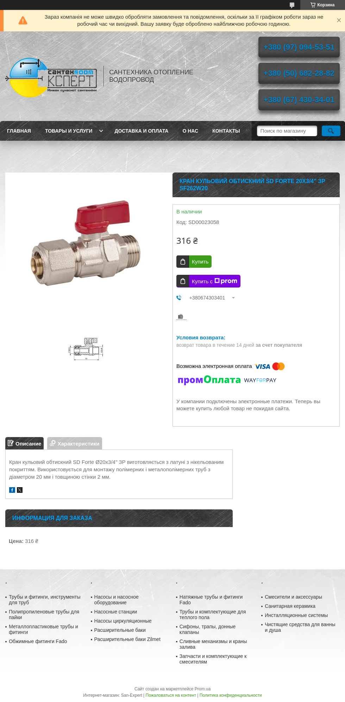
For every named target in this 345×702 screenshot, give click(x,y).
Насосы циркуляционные (123, 621)
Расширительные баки (120, 630)
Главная (19, 131)
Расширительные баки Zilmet (127, 639)
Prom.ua (203, 688)
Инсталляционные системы (296, 615)
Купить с (214, 281)
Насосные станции (115, 612)
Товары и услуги (69, 131)
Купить (200, 262)
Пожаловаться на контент (171, 695)
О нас (190, 131)
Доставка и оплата (141, 131)
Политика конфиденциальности (231, 695)
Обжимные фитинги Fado (38, 641)
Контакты (226, 131)
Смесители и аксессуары (293, 597)
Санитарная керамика (290, 606)
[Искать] (331, 131)
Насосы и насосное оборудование (116, 599)
